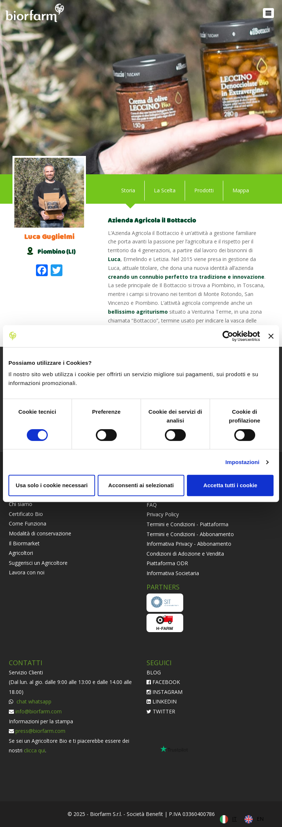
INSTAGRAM (164, 691)
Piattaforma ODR (167, 563)
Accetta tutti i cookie (230, 485)
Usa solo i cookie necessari (52, 485)
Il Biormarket (24, 543)
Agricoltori (21, 552)
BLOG (154, 672)
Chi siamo (20, 503)
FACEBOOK (163, 681)
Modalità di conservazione (40, 533)
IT (234, 818)
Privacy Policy (163, 514)
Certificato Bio (26, 513)
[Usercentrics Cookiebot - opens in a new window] (228, 336)
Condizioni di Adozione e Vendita (185, 553)
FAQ (152, 504)
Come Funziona (27, 523)
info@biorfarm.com (38, 711)
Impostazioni (242, 462)
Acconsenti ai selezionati (141, 485)
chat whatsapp (33, 701)
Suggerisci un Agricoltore (38, 562)
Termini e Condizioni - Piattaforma (187, 524)
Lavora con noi (26, 572)
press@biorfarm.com (40, 730)
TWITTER (161, 711)
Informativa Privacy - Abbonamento (189, 543)
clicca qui (34, 750)
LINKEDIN (162, 701)
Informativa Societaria (173, 573)
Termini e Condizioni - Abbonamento (190, 534)
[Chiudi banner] (271, 336)
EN (260, 818)
